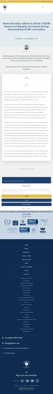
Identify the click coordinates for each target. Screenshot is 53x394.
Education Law (26, 295)
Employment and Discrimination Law (26, 297)
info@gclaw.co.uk (12, 343)
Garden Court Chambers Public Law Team (35, 56)
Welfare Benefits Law (26, 331)
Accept (26, 196)
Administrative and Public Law (14, 181)
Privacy (28, 208)
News (26, 263)
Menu (49, 7)
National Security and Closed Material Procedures (26, 319)
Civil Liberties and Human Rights (26, 283)
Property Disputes (26, 324)
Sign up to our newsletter (26, 375)
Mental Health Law (26, 317)
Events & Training (26, 267)
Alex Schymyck (8, 56)
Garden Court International (26, 304)
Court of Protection (26, 290)
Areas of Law (26, 259)
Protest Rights (26, 326)
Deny (26, 200)
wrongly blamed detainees (11, 99)
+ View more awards (26, 216)
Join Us (26, 270)
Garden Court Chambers (5, 7)
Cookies (23, 208)
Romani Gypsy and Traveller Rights (26, 329)
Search (43, 7)
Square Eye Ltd (31, 389)
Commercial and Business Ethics (26, 285)
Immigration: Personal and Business (26, 312)
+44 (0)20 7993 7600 (46, 7)
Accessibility (16, 385)
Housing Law (26, 307)
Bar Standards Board (30, 387)
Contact (26, 274)
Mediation (26, 314)
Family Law (26, 302)
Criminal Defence (26, 292)
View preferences (26, 204)
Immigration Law (26, 310)
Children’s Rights (26, 280)
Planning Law (26, 321)
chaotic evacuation (16, 97)
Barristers (26, 252)
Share (26, 84)
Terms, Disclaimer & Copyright (33, 385)
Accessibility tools (46, 1)
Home (26, 245)
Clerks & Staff (26, 256)
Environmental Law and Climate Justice (26, 299)
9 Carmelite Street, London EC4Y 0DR (17, 348)
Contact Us (26, 77)
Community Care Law (26, 287)
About (26, 248)
